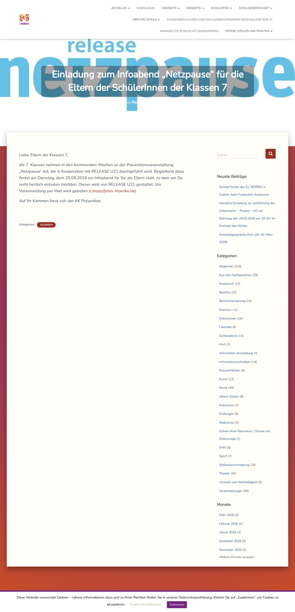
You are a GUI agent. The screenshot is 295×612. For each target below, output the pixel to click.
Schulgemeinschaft (255, 8)
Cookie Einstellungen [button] (145, 604)
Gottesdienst (228, 336)
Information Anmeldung (236, 353)
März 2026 (226, 515)
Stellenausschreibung (234, 465)
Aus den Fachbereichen (235, 275)
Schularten (221, 8)
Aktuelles (120, 8)
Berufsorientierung (232, 301)
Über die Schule (146, 19)
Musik (223, 388)
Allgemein (46, 224)
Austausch (226, 283)
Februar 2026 (228, 524)
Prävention (226, 405)
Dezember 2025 (230, 541)
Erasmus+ (226, 310)
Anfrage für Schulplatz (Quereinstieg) (189, 31)
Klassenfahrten (229, 370)
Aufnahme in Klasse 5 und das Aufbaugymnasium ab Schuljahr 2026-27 (219, 19)
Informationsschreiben (234, 362)
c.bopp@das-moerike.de (112, 191)
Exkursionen (227, 318)
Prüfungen (226, 414)
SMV (222, 447)
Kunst (223, 379)
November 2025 (230, 550)
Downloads (146, 8)
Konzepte (195, 8)
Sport (223, 456)
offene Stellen (229, 396)
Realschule (226, 422)
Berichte (224, 292)
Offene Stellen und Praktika (248, 31)
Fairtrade (225, 327)
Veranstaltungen (230, 491)
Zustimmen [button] (177, 605)
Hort (222, 344)
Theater (224, 473)
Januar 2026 (227, 532)
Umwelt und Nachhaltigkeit (238, 482)
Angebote (171, 8)
